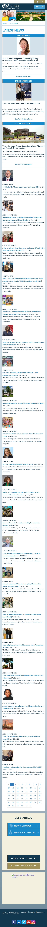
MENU (40, 6)
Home (4, 912)
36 (17, 798)
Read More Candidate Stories (23, 119)
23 (31, 791)
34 (9, 798)
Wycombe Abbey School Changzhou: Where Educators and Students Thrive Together (23, 147)
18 (9, 791)
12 (17, 788)
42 (9, 802)
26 (9, 795)
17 (40, 788)
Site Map (32, 912)
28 (17, 795)
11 (13, 788)
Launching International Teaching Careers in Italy (21, 103)
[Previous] (8, 784)
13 (22, 788)
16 (35, 788)
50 (9, 806)
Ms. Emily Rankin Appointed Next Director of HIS (17, 464)
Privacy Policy (13, 912)
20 (17, 791)
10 (9, 788)
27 (13, 795)
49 (40, 802)
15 (31, 788)
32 (35, 795)
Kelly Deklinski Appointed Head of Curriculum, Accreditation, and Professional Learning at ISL (20, 59)
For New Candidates (14, 830)
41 (40, 798)
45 (22, 802)
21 (22, 791)
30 (26, 795)
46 (26, 802)
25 (40, 791)
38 (26, 798)
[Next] (30, 805)
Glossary (24, 912)
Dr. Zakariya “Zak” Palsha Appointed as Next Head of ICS (20, 187)
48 (35, 802)
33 (40, 795)
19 (13, 791)
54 (26, 806)
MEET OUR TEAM (23, 858)
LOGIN (40, 2)
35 (13, 798)
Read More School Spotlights (23, 164)
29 (22, 795)
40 (35, 798)
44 (17, 802)
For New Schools (13, 824)
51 (13, 806)
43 (13, 802)
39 (31, 798)
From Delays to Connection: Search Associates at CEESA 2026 (21, 767)
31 (31, 795)
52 (17, 806)
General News (23, 36)
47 (31, 802)
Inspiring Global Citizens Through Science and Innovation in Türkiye (22, 403)
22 (26, 791)
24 (35, 791)
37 (22, 798)
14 (26, 788)
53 (22, 806)
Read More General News (23, 76)
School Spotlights (24, 124)
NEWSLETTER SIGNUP (23, 865)
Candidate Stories (23, 81)
